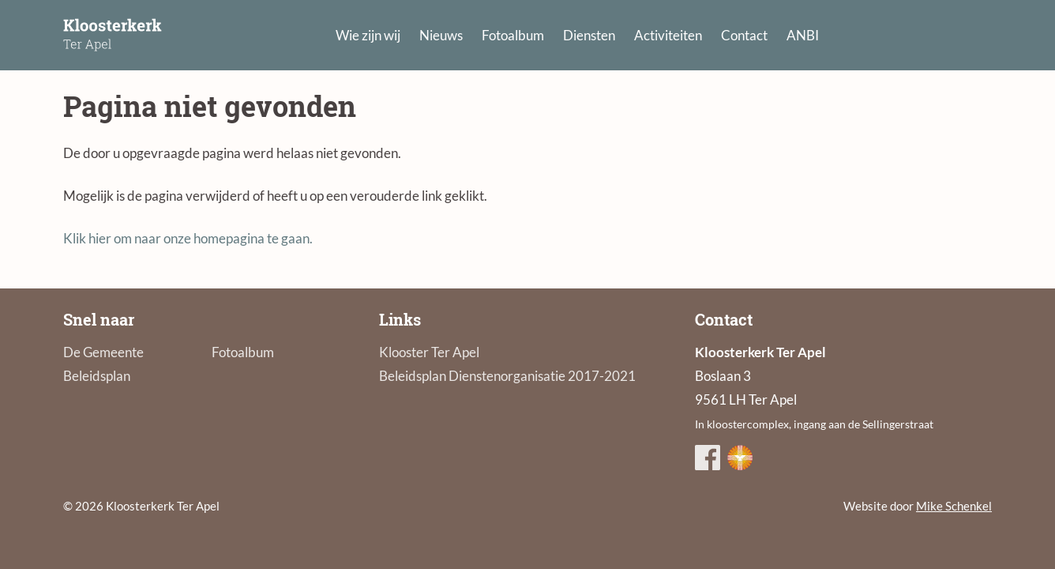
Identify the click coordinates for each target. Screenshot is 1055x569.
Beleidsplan (96, 375)
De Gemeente (103, 352)
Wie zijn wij (368, 35)
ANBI (803, 35)
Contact (744, 35)
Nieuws (441, 35)
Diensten (589, 35)
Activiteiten (668, 35)
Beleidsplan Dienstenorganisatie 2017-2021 (507, 375)
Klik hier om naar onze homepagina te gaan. (188, 238)
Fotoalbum (513, 35)
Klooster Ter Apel (429, 352)
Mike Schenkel (954, 506)
